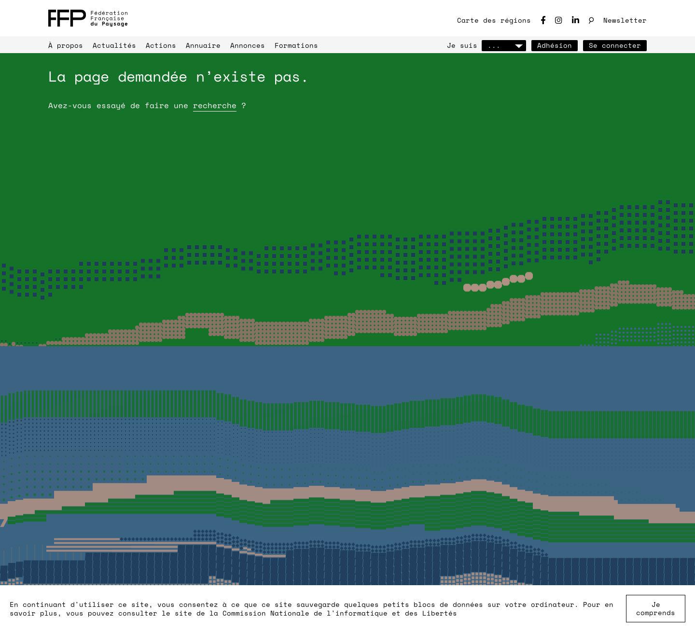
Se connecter (615, 45)
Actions (161, 45)
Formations (296, 45)
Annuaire (203, 45)
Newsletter (625, 20)
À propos (65, 45)
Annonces (247, 45)
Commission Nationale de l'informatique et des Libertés (339, 613)
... (503, 45)
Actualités (114, 45)
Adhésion (554, 45)
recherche (214, 105)
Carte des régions (494, 20)
